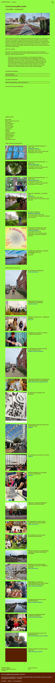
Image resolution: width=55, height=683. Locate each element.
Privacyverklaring (32, 667)
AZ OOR (7, 131)
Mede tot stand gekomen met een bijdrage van (16, 82)
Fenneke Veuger (9, 136)
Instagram (3, 670)
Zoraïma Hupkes (9, 126)
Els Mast (7, 130)
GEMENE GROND (5, 2)
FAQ (29, 669)
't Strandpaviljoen (9, 135)
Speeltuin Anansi (9, 134)
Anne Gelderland (9, 123)
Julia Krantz (8, 128)
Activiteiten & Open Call (11, 75)
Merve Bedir (8, 119)
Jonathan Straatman (10, 132)
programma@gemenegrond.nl (8, 669)
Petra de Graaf (8, 124)
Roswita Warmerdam (10, 139)
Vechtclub (7, 138)
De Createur (8, 122)
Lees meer (19, 678)
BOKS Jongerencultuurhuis (12, 121)
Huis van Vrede (9, 127)
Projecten (13, 2)
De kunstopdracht (9, 74)
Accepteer (3, 681)
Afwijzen (10, 681)
